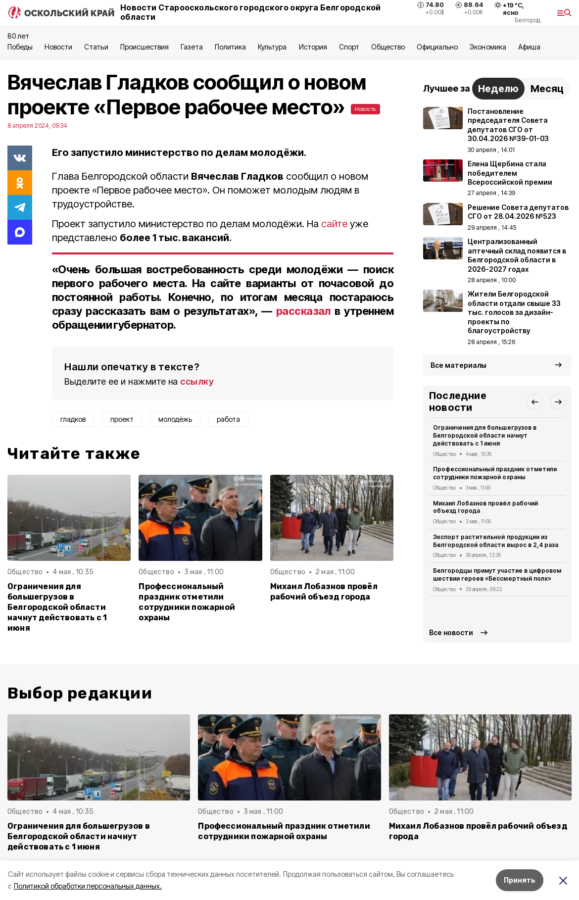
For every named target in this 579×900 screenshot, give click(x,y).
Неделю (498, 89)
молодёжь (175, 419)
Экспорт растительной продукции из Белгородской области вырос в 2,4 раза (495, 541)
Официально (437, 47)
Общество (388, 47)
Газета (192, 47)
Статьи (96, 47)
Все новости (451, 632)
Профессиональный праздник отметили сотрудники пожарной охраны (187, 602)
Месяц (547, 89)
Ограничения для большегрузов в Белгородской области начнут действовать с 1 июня (57, 607)
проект (122, 419)
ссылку (197, 381)
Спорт (349, 47)
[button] (534, 401)
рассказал (303, 310)
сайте (334, 224)
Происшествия (144, 47)
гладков (73, 419)
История (313, 47)
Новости (58, 47)
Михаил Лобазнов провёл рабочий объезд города (324, 591)
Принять (519, 880)
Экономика (488, 47)
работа (228, 419)
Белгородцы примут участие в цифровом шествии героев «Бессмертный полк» (497, 574)
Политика (230, 47)
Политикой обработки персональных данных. (88, 886)
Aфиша (529, 47)
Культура (272, 47)
